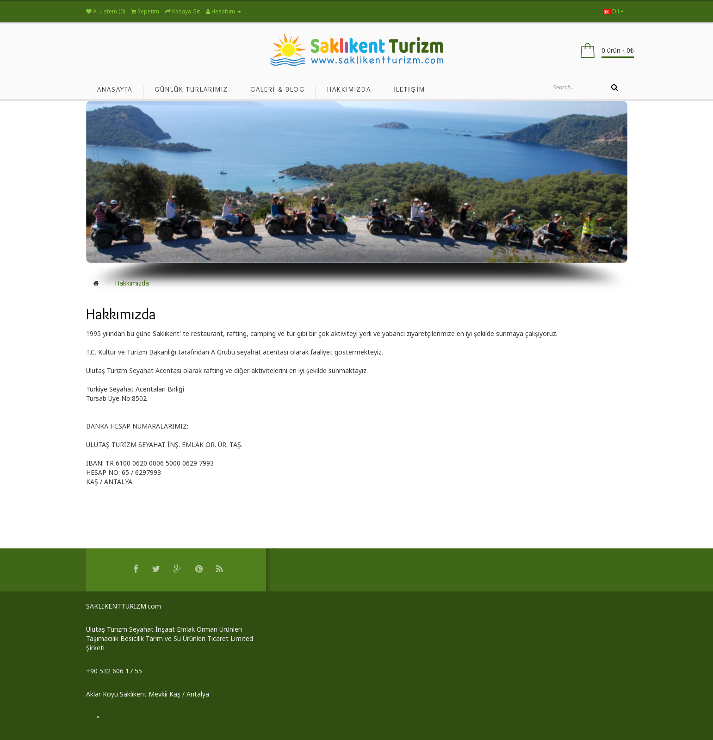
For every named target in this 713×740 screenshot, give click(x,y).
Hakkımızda (132, 283)
